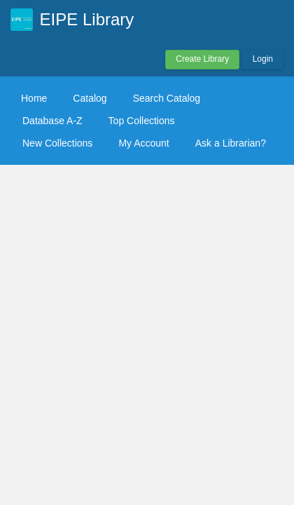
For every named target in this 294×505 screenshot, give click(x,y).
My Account (143, 143)
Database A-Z (52, 120)
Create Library (202, 59)
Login (263, 59)
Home (34, 98)
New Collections (57, 143)
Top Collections (141, 120)
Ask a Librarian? (230, 143)
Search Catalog (167, 98)
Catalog (89, 98)
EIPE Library (87, 19)
